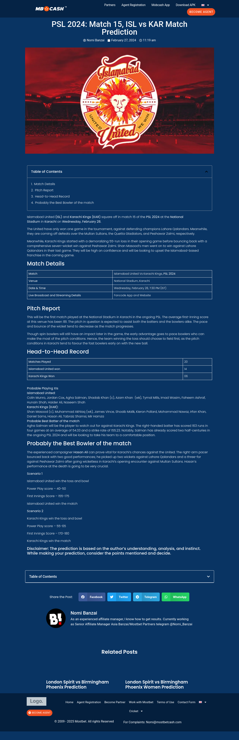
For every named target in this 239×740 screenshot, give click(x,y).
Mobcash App (161, 5)
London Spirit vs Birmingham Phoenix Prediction (77, 684)
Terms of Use (165, 702)
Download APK (185, 5)
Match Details (44, 184)
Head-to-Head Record (52, 196)
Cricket (136, 711)
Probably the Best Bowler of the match (64, 202)
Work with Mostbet (141, 702)
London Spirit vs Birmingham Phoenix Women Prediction (156, 684)
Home (69, 702)
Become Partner (114, 702)
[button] (206, 171)
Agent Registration (133, 5)
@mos (157, 722)
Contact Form (186, 702)
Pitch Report (44, 190)
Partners (109, 5)
